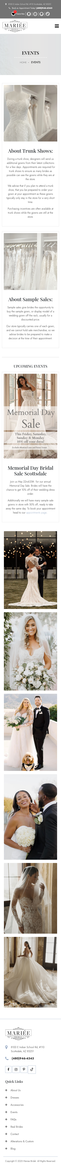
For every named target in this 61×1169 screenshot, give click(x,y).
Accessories (14, 1105)
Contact (12, 1134)
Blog (10, 1149)
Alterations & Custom (19, 1141)
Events (11, 1112)
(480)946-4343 (44, 8)
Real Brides (14, 1127)
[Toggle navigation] (57, 26)
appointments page (36, 512)
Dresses (12, 1097)
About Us (13, 1090)
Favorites (18, 14)
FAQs (10, 1119)
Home (23, 62)
